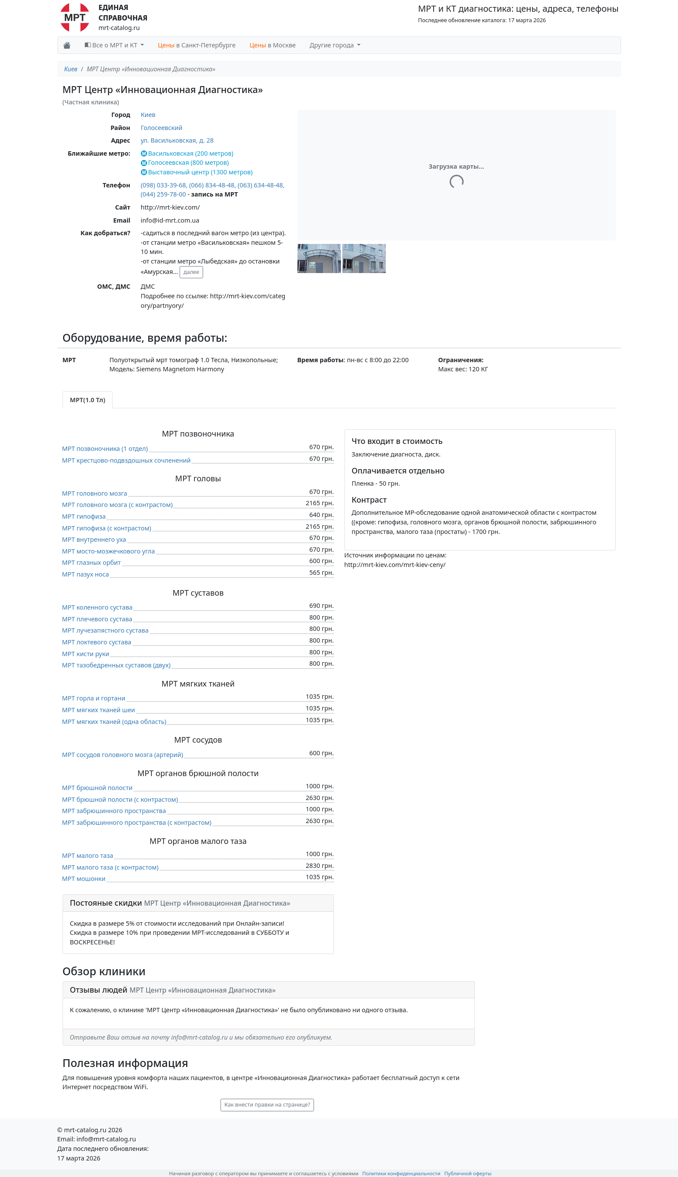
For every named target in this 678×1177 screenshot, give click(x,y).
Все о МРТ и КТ (112, 45)
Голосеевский (162, 127)
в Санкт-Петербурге (197, 45)
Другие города (332, 45)
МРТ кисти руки (86, 654)
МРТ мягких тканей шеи (98, 710)
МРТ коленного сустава (97, 607)
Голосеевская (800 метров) (185, 162)
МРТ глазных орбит (91, 562)
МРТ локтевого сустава (97, 642)
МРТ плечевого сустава (97, 619)
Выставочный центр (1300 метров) (197, 172)
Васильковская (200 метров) (187, 153)
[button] (319, 258)
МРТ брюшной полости (97, 788)
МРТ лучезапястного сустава (105, 630)
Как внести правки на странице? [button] (267, 1104)
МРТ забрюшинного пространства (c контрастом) (137, 822)
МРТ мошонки (84, 878)
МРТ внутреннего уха (94, 539)
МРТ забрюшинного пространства (114, 811)
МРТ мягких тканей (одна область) (114, 721)
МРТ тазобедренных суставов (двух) (116, 665)
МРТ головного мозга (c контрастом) (117, 504)
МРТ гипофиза (84, 516)
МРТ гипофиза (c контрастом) (106, 528)
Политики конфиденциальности (401, 1173)
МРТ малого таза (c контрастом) (110, 867)
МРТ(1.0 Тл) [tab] (88, 400)
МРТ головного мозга (94, 493)
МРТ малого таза (88, 855)
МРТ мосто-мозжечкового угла (108, 551)
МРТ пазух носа (85, 574)
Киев (71, 69)
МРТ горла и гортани (94, 698)
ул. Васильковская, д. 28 (177, 140)
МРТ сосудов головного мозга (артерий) (123, 754)
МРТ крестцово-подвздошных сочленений (126, 460)
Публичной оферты (468, 1173)
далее (191, 272)
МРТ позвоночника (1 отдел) (105, 448)
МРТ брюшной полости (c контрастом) (120, 799)
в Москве (273, 45)
